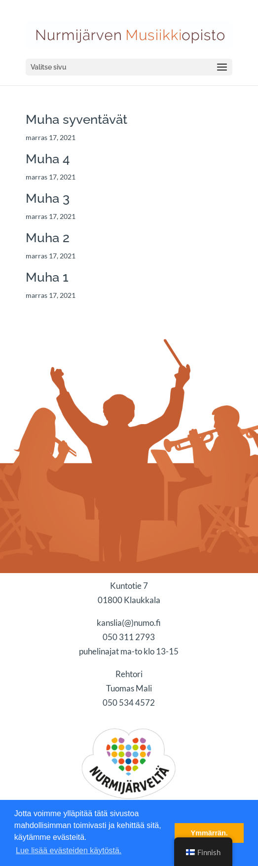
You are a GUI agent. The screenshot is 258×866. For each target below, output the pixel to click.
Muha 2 (48, 237)
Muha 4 (48, 158)
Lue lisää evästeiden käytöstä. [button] (68, 850)
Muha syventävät (76, 119)
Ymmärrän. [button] (209, 833)
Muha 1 (47, 277)
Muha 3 (48, 198)
